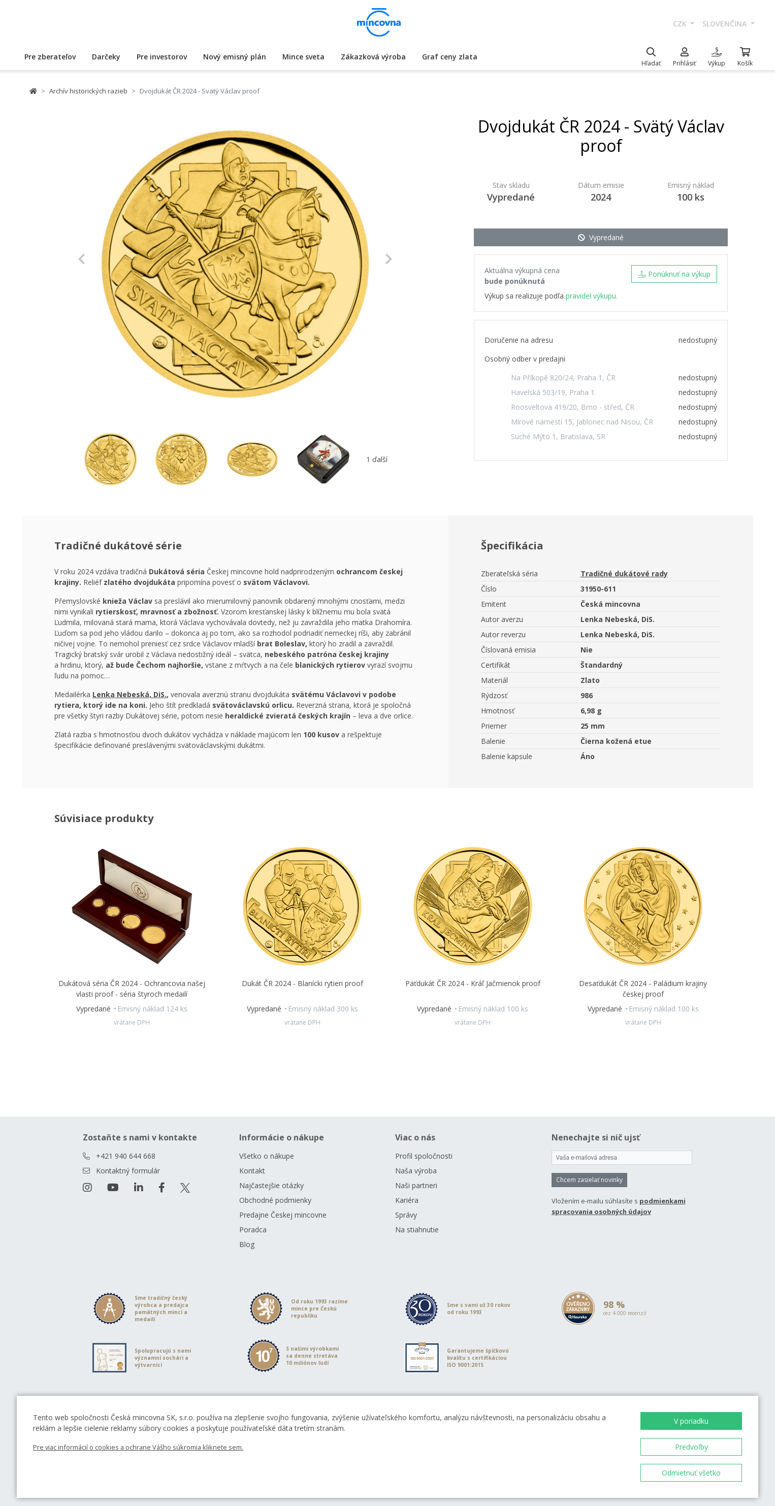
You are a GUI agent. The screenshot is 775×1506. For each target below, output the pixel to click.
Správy (406, 1215)
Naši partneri (416, 1185)
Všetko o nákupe (266, 1156)
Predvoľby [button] (691, 1447)
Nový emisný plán (234, 56)
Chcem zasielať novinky (589, 1179)
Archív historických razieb (88, 90)
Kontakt (252, 1170)
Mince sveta (303, 56)
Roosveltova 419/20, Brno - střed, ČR (572, 407)
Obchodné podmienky (275, 1200)
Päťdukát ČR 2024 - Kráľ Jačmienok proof (472, 983)
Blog (246, 1244)
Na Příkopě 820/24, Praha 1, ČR (563, 377)
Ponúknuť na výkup (674, 274)
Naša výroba (416, 1170)
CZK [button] (681, 23)
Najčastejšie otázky (271, 1185)
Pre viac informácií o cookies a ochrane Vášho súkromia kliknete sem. (138, 1447)
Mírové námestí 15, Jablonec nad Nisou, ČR (582, 422)
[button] (101, 259)
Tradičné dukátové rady (624, 573)
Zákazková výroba (373, 56)
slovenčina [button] (725, 23)
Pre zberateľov (50, 56)
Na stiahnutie (417, 1229)
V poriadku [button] (691, 1421)
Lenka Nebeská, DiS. (129, 694)
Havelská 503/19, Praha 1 (553, 392)
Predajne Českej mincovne (283, 1215)
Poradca (253, 1229)
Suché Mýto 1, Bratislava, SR (558, 436)
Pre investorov (162, 56)
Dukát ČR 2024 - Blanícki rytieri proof (302, 983)
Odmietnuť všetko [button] (691, 1473)
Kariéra (406, 1200)
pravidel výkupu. (592, 296)
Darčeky (106, 56)
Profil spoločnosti (424, 1156)
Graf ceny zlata (449, 56)
